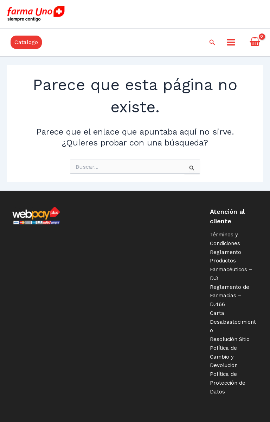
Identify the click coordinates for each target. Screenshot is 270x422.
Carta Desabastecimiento (233, 322)
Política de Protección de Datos (227, 383)
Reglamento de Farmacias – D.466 (229, 296)
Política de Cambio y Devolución (224, 357)
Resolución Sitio (230, 339)
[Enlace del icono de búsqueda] (212, 42)
